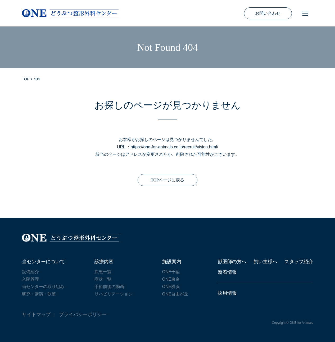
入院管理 (30, 279)
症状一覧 (102, 279)
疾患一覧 (102, 272)
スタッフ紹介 (298, 261)
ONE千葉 (171, 272)
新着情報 (227, 272)
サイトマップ (36, 314)
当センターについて (43, 261)
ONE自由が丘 (175, 294)
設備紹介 (30, 272)
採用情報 (227, 293)
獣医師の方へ (232, 261)
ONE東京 (171, 279)
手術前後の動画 (109, 286)
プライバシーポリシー (83, 314)
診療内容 (104, 261)
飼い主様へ (265, 261)
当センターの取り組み (43, 286)
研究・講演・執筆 (39, 294)
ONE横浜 (171, 286)
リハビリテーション (113, 294)
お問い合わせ (267, 13)
